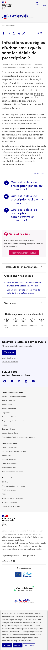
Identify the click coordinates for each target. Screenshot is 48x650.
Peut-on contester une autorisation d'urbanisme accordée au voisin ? (24, 284)
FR (41, 33)
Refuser (17, 645)
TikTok (11, 381)
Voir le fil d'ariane (8, 25)
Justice (4, 425)
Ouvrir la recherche (37, 3)
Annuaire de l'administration (12, 472)
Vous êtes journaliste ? (10, 502)
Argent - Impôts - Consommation (14, 421)
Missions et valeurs (8, 490)
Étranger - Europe (8, 429)
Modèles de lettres (9, 459)
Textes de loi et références (21, 267)
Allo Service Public (9, 468)
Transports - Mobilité (9, 417)
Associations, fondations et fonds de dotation (19, 437)
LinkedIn (19, 381)
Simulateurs (6, 455)
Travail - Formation (9, 409)
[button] (24, 33)
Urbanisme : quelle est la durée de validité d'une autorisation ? (23, 291)
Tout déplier (39, 173)
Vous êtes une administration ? (13, 498)
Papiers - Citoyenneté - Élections (14, 396)
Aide (4, 494)
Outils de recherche (9, 464)
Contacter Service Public (11, 506)
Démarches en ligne (9, 447)
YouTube (33, 381)
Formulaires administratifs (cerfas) (14, 451)
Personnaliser (29, 645)
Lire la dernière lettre (10, 358)
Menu (44, 5)
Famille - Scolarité (8, 400)
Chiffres (5, 482)
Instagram (26, 381)
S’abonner (9, 352)
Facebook (4, 381)
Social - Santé (7, 404)
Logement (5, 413)
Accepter (7, 645)
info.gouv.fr (29, 555)
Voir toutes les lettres (10, 361)
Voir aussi (10, 303)
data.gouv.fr (8, 561)
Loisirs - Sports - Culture (10, 433)
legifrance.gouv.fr (11, 555)
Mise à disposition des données (13, 486)
